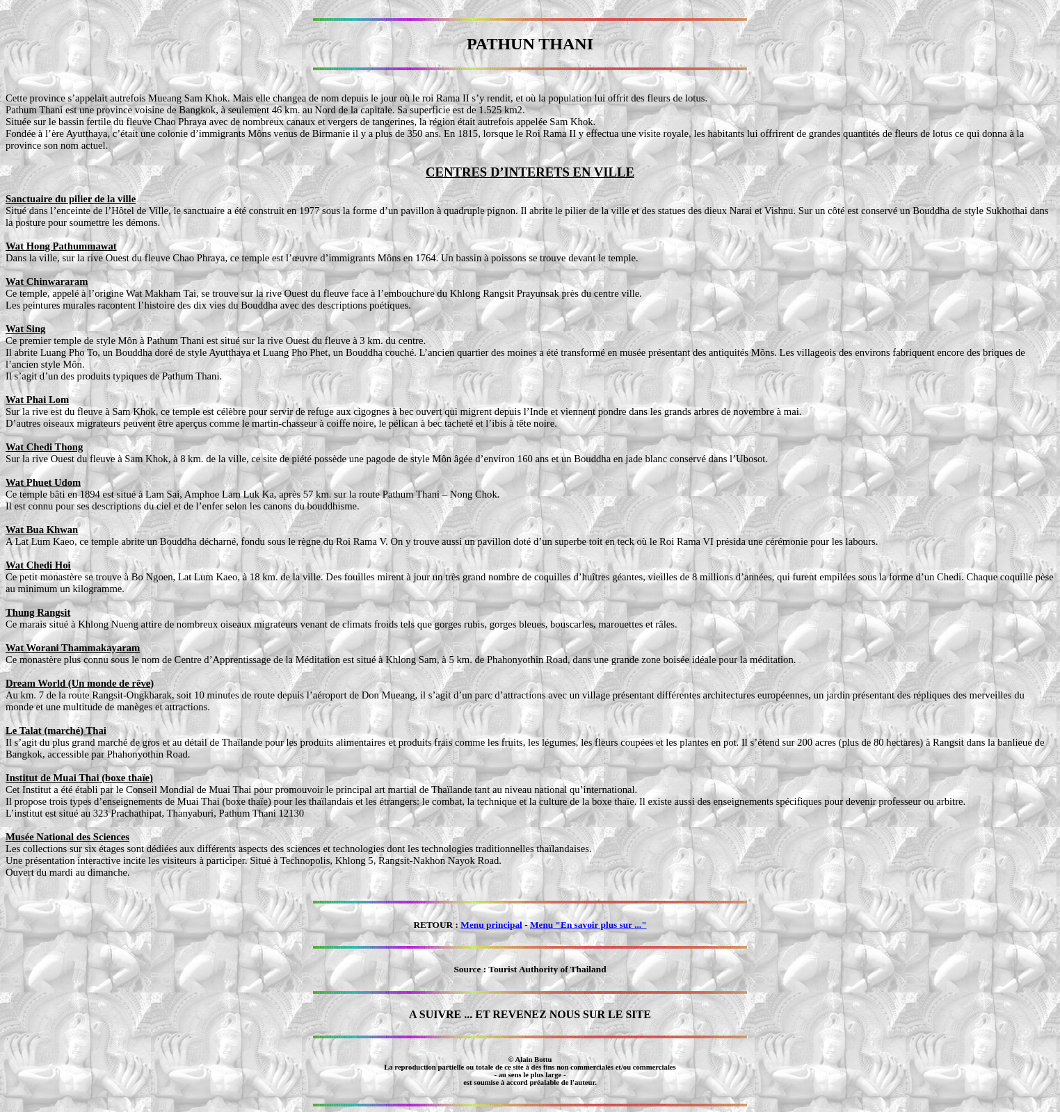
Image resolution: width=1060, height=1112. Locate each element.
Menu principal (491, 924)
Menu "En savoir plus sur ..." (588, 924)
